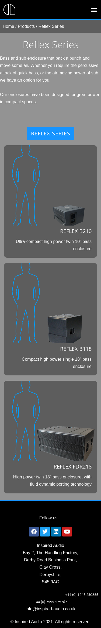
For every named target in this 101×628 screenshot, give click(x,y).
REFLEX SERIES (50, 133)
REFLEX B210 (76, 231)
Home (8, 26)
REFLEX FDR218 (73, 466)
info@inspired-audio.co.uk (50, 609)
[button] (93, 9)
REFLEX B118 (76, 348)
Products (26, 26)
